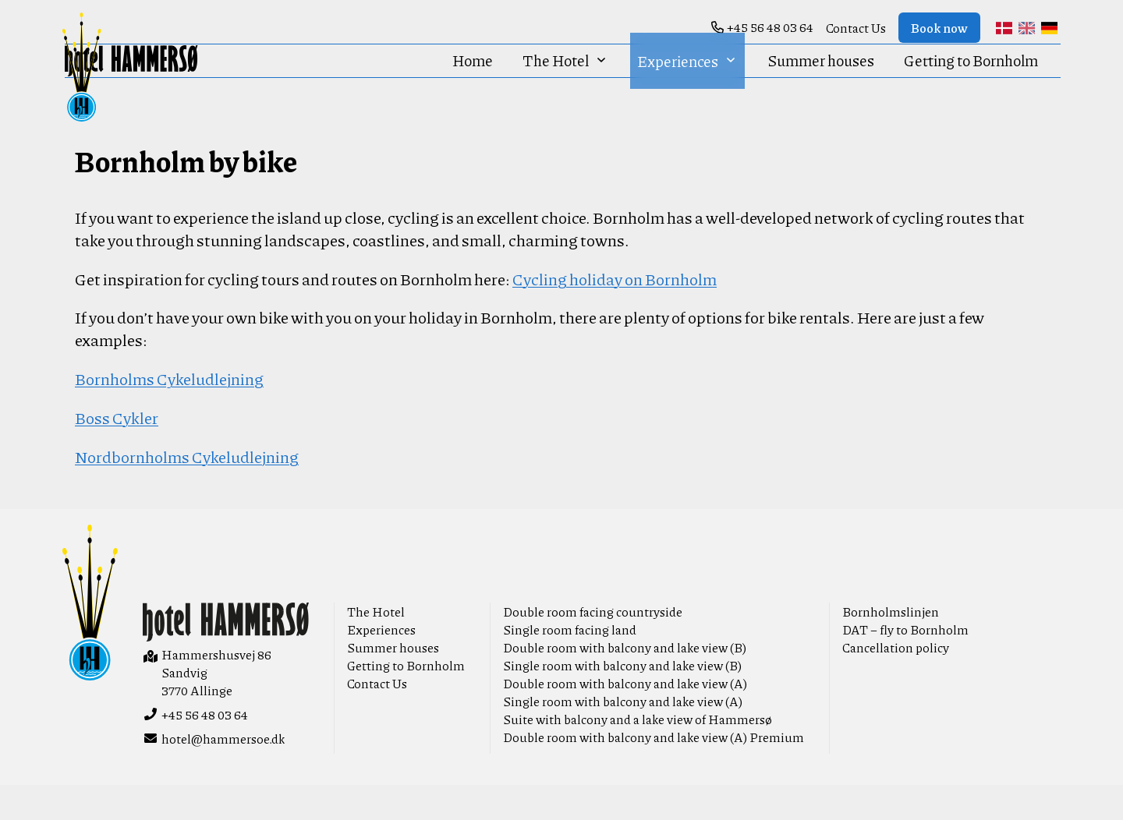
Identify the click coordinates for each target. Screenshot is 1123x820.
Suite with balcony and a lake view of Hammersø (637, 754)
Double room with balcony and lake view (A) (625, 718)
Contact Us (856, 28)
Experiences (687, 84)
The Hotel (565, 84)
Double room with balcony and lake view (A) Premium (653, 772)
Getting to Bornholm (971, 84)
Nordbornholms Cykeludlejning (187, 491)
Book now (939, 28)
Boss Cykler (116, 452)
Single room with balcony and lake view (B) (622, 700)
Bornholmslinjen (890, 647)
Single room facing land (569, 664)
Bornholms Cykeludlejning (169, 414)
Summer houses (820, 84)
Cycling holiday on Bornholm (614, 313)
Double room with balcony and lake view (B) (624, 682)
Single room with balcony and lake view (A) (622, 736)
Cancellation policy (895, 682)
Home (472, 84)
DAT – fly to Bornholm (905, 664)
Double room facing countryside (592, 647)
